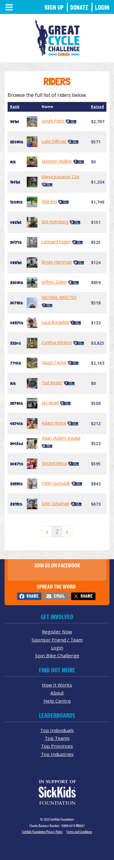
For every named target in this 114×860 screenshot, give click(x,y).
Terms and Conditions (79, 831)
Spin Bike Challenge (57, 655)
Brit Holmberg (55, 222)
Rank (14, 106)
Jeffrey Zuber (54, 282)
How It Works (57, 685)
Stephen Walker (57, 161)
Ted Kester (52, 383)
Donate (79, 7)
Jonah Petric (53, 121)
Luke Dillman (54, 141)
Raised (97, 106)
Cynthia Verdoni (57, 342)
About (57, 693)
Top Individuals (57, 730)
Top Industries (57, 754)
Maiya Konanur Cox (60, 176)
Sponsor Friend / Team (57, 640)
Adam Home (54, 423)
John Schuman (56, 503)
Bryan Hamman (57, 262)
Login (102, 7)
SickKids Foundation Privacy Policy (42, 831)
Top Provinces (57, 746)
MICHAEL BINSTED (59, 297)
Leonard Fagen (56, 242)
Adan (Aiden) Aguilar (61, 438)
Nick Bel (49, 201)
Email (59, 596)
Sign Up (54, 7)
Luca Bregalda (55, 322)
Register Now (57, 632)
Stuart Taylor (54, 362)
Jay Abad (50, 402)
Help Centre (57, 701)
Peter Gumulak (56, 483)
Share (32, 596)
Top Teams (57, 738)
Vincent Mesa (54, 463)
